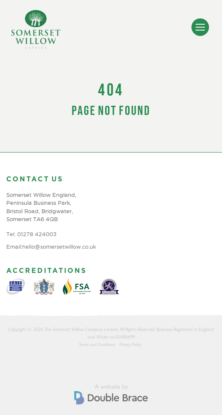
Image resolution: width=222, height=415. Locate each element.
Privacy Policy (130, 344)
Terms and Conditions (97, 344)
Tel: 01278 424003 (31, 234)
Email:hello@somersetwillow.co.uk (51, 247)
